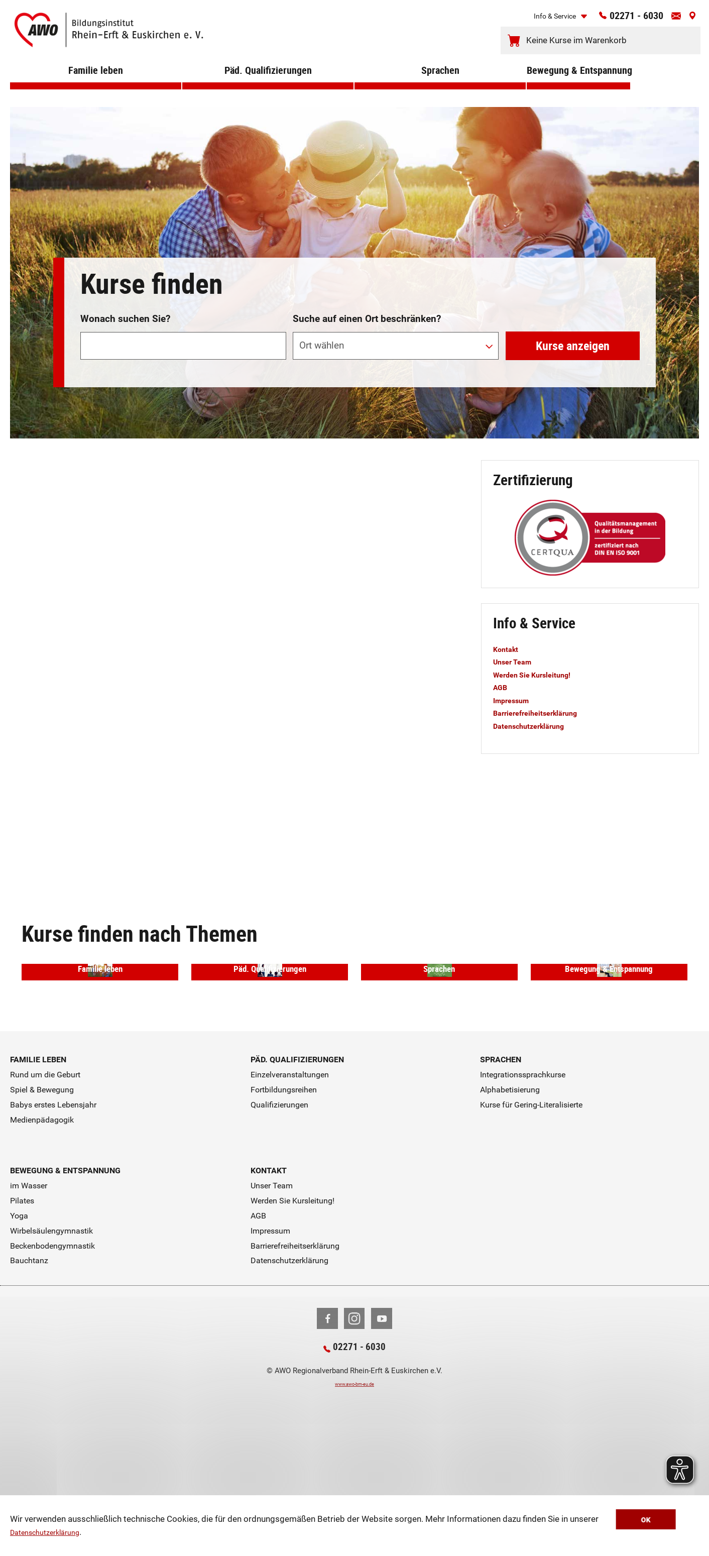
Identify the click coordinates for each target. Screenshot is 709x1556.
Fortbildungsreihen (284, 1219)
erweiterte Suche (596, 280)
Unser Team (516, 661)
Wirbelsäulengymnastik (51, 1359)
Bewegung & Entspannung (578, 85)
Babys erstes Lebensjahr (53, 1233)
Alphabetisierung (510, 1219)
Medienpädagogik (42, 1248)
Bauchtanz (29, 1389)
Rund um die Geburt (45, 1203)
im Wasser (28, 1314)
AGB (501, 687)
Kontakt (508, 649)
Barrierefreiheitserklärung (543, 713)
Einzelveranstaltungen (290, 1203)
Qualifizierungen (279, 1233)
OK (668, 1521)
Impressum (515, 700)
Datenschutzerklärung (51, 1533)
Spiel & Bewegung (42, 1219)
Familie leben (96, 85)
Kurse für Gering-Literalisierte (531, 1233)
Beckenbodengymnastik (52, 1374)
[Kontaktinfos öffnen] (672, 19)
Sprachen (440, 85)
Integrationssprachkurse (522, 1203)
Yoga (19, 1344)
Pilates (22, 1330)
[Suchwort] (183, 346)
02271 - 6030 (623, 19)
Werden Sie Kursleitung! (540, 675)
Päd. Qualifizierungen (268, 85)
